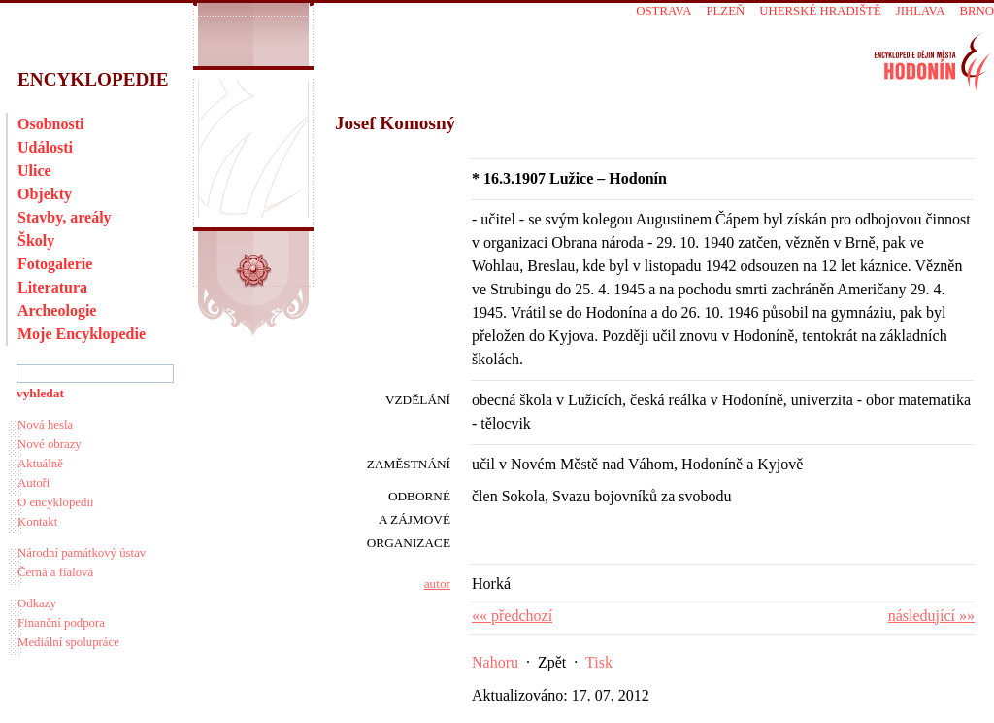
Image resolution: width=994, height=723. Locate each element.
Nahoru (495, 662)
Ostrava (663, 10)
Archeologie (56, 310)
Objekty (44, 194)
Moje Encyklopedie (81, 334)
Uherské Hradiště (819, 10)
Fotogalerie (54, 264)
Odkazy (36, 603)
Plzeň (725, 10)
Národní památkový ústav (81, 553)
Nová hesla (45, 424)
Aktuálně (40, 463)
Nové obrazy (49, 444)
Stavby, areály (64, 217)
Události (45, 147)
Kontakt (37, 522)
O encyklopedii (55, 502)
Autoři (33, 483)
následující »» (931, 615)
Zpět (552, 662)
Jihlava (920, 10)
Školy (35, 240)
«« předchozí (512, 615)
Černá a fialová (55, 572)
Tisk (599, 662)
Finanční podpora (61, 623)
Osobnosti (50, 124)
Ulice (34, 170)
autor (437, 583)
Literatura (52, 287)
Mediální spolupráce (68, 642)
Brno (976, 10)
